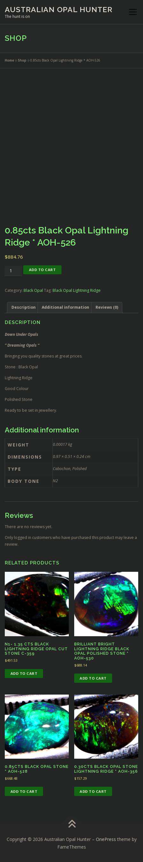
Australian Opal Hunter (58, 9)
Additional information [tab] (65, 307)
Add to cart (42, 269)
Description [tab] (23, 307)
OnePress (106, 839)
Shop (22, 60)
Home (9, 60)
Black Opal (33, 290)
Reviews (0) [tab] (107, 307)
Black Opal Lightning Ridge (77, 290)
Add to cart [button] (24, 673)
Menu (132, 12)
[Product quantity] (13, 270)
